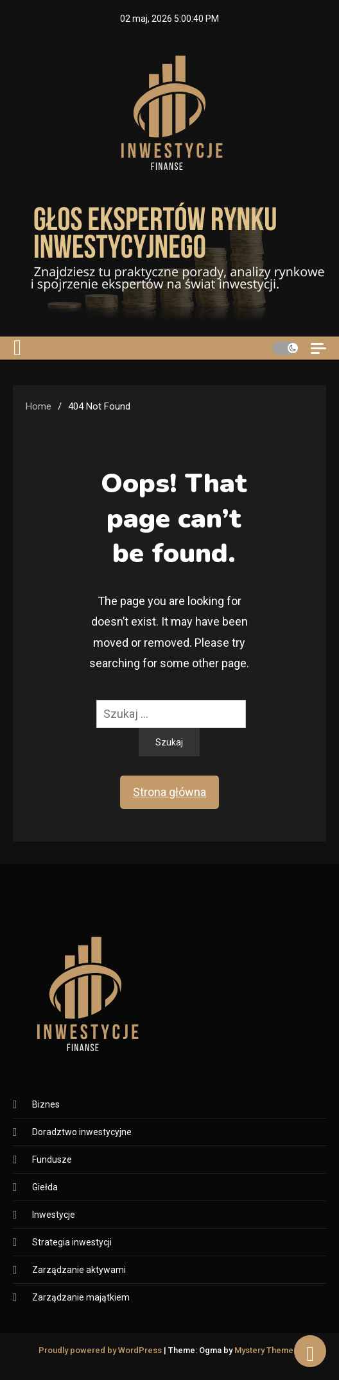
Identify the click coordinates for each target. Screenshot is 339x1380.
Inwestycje (53, 1215)
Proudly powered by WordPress (101, 1350)
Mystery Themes (266, 1350)
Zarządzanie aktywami (79, 1270)
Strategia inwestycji (72, 1242)
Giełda (45, 1187)
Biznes (46, 1104)
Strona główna (169, 792)
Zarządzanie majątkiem (81, 1297)
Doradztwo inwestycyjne (82, 1132)
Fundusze (52, 1159)
